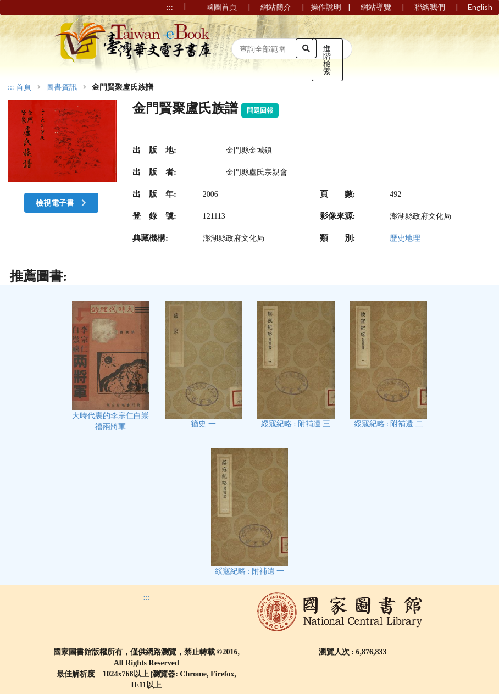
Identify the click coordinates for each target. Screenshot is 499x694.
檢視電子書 (62, 202)
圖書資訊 (61, 87)
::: (11, 87)
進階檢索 (327, 59)
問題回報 (260, 110)
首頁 (23, 87)
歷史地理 (405, 238)
